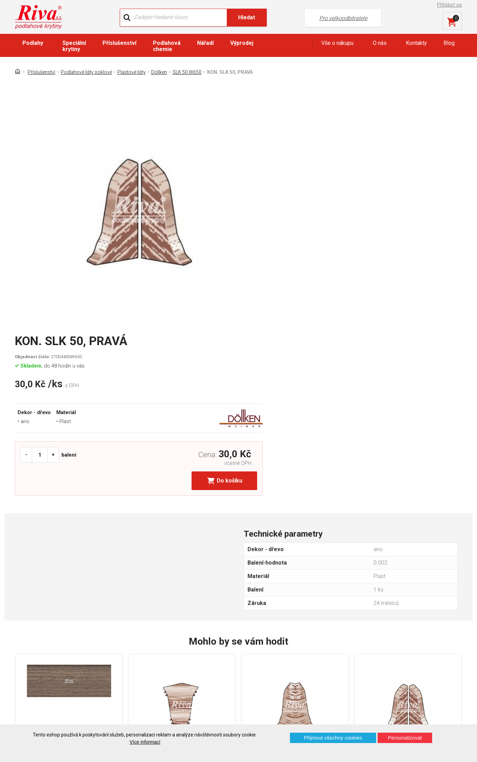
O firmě (143, 631)
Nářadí (205, 43)
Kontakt (29, 644)
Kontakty (416, 43)
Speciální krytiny (74, 46)
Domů (27, 631)
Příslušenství (119, 43)
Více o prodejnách (402, 713)
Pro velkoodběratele (319, 17)
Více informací (144, 742)
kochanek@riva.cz (307, 668)
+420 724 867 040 (306, 645)
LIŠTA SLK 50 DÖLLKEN (58, 552)
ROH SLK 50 (269, 552)
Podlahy (32, 43)
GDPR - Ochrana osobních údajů (58, 656)
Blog (449, 43)
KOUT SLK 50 (157, 552)
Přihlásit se (450, 5)
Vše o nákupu (337, 43)
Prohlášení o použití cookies (54, 680)
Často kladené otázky (46, 668)
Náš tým (145, 644)
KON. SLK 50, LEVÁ (393, 552)
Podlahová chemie (167, 46)
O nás (380, 43)
